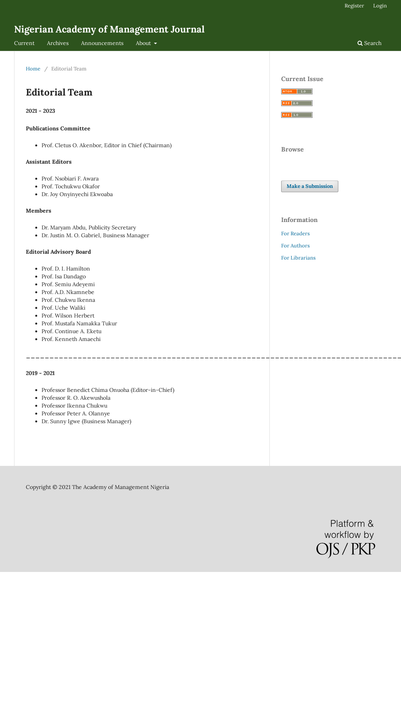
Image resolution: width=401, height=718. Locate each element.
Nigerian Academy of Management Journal (109, 29)
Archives (58, 43)
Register (354, 5)
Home (33, 68)
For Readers (295, 233)
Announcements (102, 43)
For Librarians (298, 257)
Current (24, 43)
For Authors (295, 245)
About (144, 43)
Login (380, 5)
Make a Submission (310, 186)
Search (369, 43)
